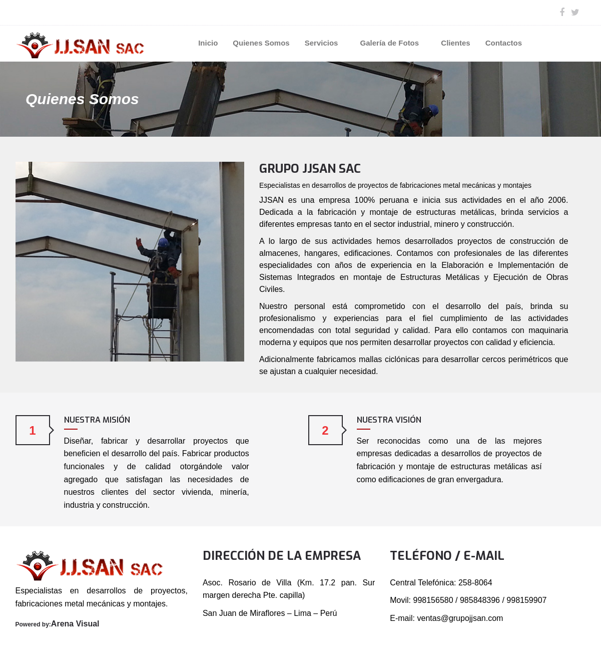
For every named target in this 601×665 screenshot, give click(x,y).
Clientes (455, 43)
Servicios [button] (325, 43)
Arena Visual (75, 623)
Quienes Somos (261, 43)
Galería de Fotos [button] (393, 43)
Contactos (503, 43)
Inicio (208, 43)
